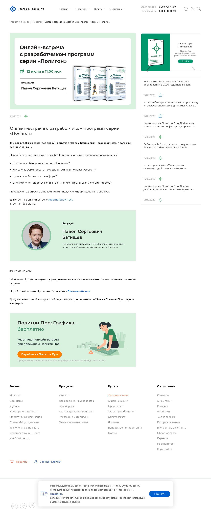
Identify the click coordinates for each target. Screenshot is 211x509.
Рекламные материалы (73, 416)
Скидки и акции (118, 400)
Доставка (114, 422)
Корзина (18, 461)
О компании (117, 9)
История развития (168, 422)
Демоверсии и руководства (76, 400)
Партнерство (165, 443)
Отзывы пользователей (73, 422)
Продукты (82, 9)
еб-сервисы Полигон (24, 411)
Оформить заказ (118, 395)
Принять (159, 493)
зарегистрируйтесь (60, 199)
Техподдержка (166, 416)
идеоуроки (66, 406)
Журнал (15, 406)
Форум (112, 433)
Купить (99, 9)
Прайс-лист (115, 406)
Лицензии (163, 411)
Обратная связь (166, 433)
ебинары (16, 400)
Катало (64, 395)
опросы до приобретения (125, 427)
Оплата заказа (116, 416)
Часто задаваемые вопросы (76, 411)
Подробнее (56, 494)
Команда (162, 406)
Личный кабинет (47, 461)
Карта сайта (164, 449)
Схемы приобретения (121, 411)
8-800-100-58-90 (167, 11)
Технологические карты (24, 427)
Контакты (163, 395)
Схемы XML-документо (24, 422)
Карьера (162, 438)
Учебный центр (19, 438)
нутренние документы (171, 427)
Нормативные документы (26, 416)
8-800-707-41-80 (167, 7)
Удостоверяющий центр (25, 433)
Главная (65, 9)
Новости (15, 395)
